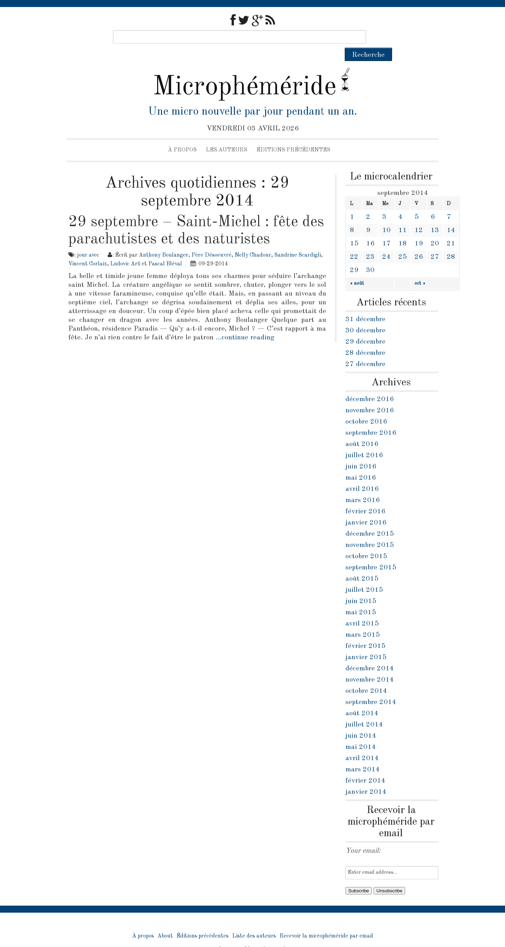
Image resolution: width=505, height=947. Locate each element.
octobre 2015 (366, 543)
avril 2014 (362, 745)
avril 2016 (362, 475)
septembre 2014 (370, 688)
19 (419, 230)
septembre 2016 (370, 419)
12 (419, 217)
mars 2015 (362, 621)
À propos (182, 137)
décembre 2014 (369, 655)
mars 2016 (362, 487)
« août (357, 270)
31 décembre (365, 306)
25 (402, 243)
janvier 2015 (365, 644)
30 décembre (365, 317)
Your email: (363, 837)
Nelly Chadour (253, 242)
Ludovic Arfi (125, 250)
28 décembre (365, 339)
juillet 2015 (364, 576)
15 (354, 230)
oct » (420, 270)
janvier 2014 (365, 778)
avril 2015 (362, 610)
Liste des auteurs (254, 923)
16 (370, 230)
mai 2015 (360, 599)
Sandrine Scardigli (297, 242)
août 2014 (361, 700)
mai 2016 (360, 464)
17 (386, 230)
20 (435, 230)
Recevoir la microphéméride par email (326, 923)
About (165, 923)
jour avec (88, 242)
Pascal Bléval (165, 250)
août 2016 (361, 430)
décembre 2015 (369, 520)
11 (402, 217)
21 (451, 230)
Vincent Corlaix (87, 250)
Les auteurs (226, 137)
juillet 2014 (364, 711)
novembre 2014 (369, 666)
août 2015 (361, 565)
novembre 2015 (369, 531)
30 (370, 257)
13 (435, 217)
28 (451, 243)
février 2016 (365, 498)
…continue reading (245, 324)
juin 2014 (360, 722)
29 (354, 257)
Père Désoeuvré (211, 242)
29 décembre (365, 328)
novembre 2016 (369, 397)
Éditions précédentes (293, 137)
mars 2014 (362, 756)
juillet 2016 (364, 442)
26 (419, 243)
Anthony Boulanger (163, 242)
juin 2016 (360, 453)
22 (354, 243)
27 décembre (365, 350)
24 (386, 243)
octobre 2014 (366, 677)
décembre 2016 (369, 386)
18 (402, 230)
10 (386, 217)
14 (451, 217)
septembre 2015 (370, 554)
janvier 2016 (365, 509)
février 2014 (365, 767)
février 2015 (365, 632)
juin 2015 (360, 587)
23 (370, 243)
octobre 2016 (366, 408)
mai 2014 (360, 733)
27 (435, 243)
